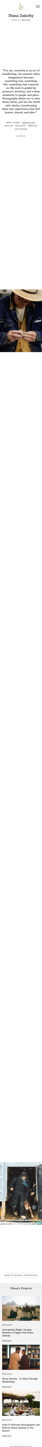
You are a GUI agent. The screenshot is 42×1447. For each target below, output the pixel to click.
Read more (6, 1341)
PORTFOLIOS (28, 123)
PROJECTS (20, 126)
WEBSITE (32, 126)
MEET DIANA (13, 123)
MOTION (9, 126)
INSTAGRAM (21, 129)
